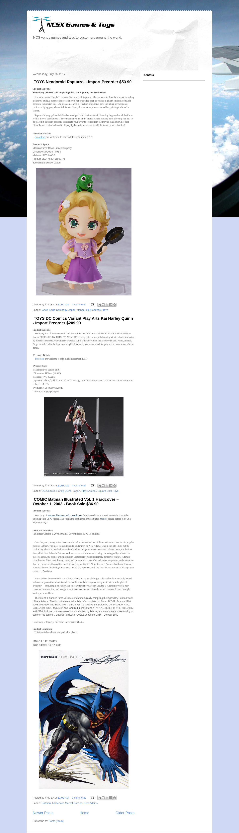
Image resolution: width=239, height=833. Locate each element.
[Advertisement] (103, 57)
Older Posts (125, 813)
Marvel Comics (73, 803)
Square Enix (105, 490)
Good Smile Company (54, 309)
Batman (46, 803)
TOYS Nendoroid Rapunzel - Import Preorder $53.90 (82, 82)
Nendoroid (83, 309)
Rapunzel (95, 309)
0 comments (79, 304)
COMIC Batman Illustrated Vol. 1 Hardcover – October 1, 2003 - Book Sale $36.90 (76, 501)
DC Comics (48, 490)
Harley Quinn (64, 490)
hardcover (58, 803)
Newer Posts (43, 813)
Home (84, 813)
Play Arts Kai (88, 490)
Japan (71, 309)
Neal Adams (91, 803)
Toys (105, 309)
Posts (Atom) (56, 820)
